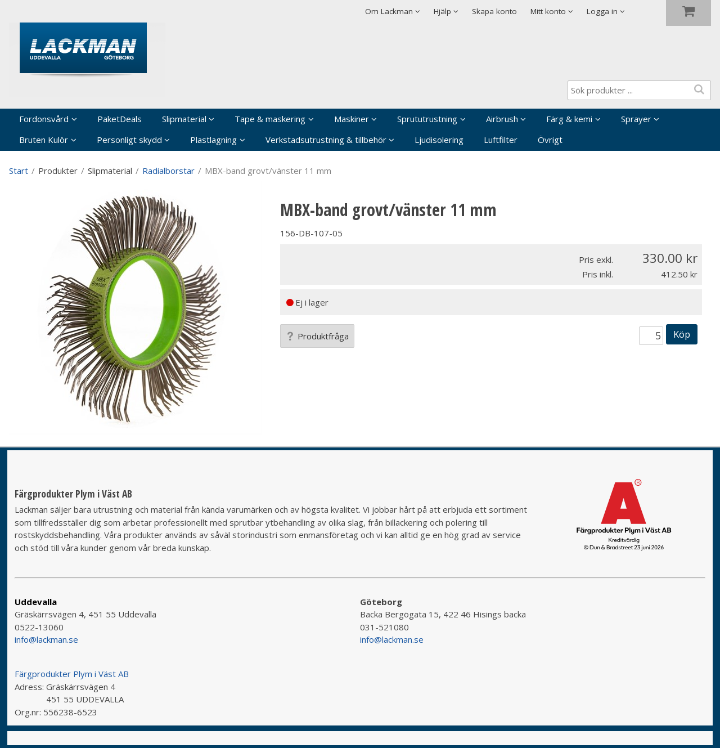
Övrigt (550, 139)
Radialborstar (168, 170)
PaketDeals (119, 118)
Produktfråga (317, 336)
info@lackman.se (46, 639)
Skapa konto (494, 11)
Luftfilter (501, 139)
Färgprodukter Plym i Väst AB (72, 673)
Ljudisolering (439, 139)
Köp (681, 334)
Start (18, 170)
